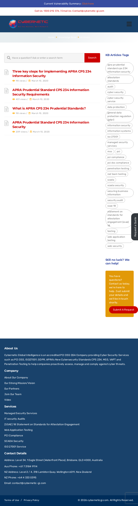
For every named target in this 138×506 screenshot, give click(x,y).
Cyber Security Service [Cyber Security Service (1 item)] (115, 100)
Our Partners (11, 388)
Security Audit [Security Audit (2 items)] (115, 200)
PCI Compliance (13, 435)
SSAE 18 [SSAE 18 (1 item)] (111, 205)
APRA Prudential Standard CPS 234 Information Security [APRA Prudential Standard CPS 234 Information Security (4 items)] (118, 68)
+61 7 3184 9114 (28, 466)
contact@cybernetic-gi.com (29, 483)
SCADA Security (14, 441)
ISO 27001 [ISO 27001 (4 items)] (112, 136)
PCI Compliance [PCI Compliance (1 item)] (115, 157)
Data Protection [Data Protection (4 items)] (116, 107)
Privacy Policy (31, 500)
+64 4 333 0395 (26, 477)
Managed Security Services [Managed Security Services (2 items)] (117, 144)
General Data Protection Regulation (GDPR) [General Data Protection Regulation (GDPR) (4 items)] (119, 116)
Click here (88, 3)
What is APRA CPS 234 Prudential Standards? (49, 108)
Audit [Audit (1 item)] (110, 86)
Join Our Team (12, 394)
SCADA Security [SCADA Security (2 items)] (115, 185)
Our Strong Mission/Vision (19, 383)
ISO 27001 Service (15, 446)
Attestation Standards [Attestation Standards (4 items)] (113, 79)
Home (51, 37)
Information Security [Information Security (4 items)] (118, 125)
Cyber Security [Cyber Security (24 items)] (115, 92)
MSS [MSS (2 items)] (109, 151)
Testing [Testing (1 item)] (111, 231)
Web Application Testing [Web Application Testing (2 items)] (116, 238)
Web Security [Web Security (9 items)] (114, 246)
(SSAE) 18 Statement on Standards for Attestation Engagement (42, 424)
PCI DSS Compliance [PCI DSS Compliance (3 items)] (118, 162)
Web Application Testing (18, 430)
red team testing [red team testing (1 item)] (116, 174)
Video (7, 399)
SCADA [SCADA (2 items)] (110, 179)
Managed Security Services (20, 413)
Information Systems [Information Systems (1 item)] (119, 131)
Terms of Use (11, 500)
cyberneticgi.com (98, 500)
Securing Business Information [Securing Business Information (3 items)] (117, 193)
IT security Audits (14, 418)
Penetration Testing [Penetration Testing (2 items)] (118, 168)
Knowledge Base (67, 37)
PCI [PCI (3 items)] (118, 151)
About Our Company (16, 377)
